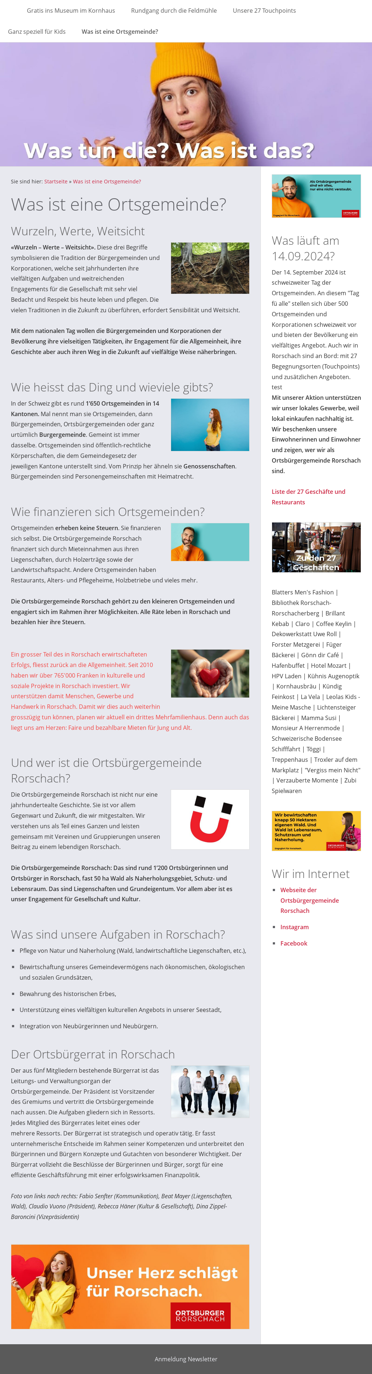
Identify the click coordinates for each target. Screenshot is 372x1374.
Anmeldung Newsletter (186, 1359)
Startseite (56, 181)
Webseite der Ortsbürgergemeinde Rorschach (309, 900)
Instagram (294, 927)
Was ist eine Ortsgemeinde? (107, 181)
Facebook (293, 943)
